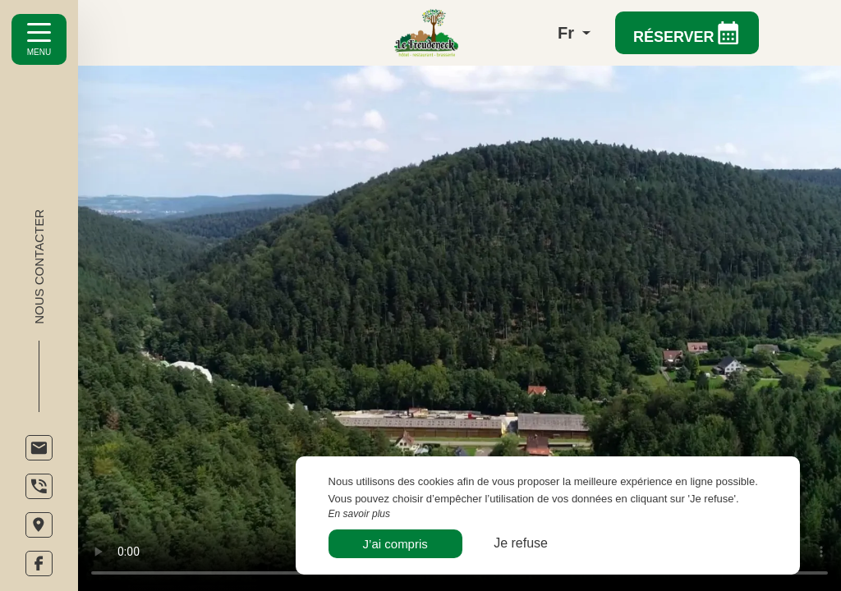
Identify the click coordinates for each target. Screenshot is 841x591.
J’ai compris (395, 544)
